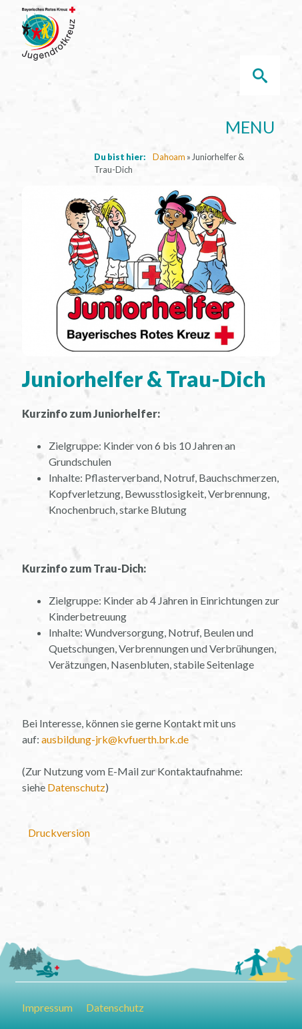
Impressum (47, 1007)
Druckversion (59, 832)
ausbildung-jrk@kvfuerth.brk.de (115, 739)
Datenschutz (76, 787)
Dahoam (169, 156)
